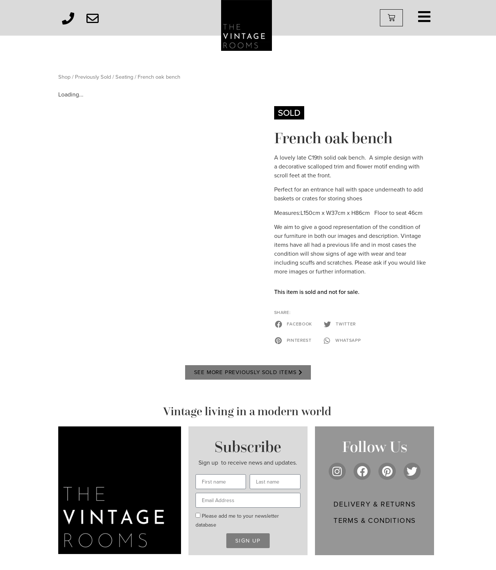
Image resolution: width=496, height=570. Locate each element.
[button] (294, 324)
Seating (124, 77)
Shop (64, 77)
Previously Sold (93, 77)
